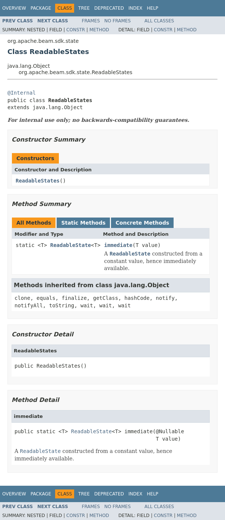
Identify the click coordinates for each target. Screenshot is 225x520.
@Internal (21, 93)
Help (152, 8)
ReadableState (70, 245)
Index (136, 8)
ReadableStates (38, 181)
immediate (118, 245)
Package (41, 8)
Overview (14, 8)
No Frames (117, 20)
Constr (75, 29)
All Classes (159, 20)
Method (99, 29)
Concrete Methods (142, 223)
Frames (91, 20)
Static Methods (83, 223)
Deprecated (109, 8)
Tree (84, 8)
